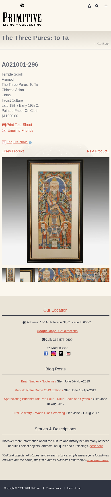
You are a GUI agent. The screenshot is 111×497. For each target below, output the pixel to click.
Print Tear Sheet (17, 125)
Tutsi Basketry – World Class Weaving (38, 413)
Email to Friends (17, 130)
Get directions (57, 331)
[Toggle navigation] (106, 6)
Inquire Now (15, 142)
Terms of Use (74, 488)
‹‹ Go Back (102, 43)
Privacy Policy (53, 488)
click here (96, 446)
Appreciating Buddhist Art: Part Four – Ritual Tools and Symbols (48, 399)
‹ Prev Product (13, 151)
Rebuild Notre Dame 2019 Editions (39, 390)
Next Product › (98, 151)
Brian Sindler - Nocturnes (38, 381)
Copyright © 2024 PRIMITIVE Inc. (22, 488)
